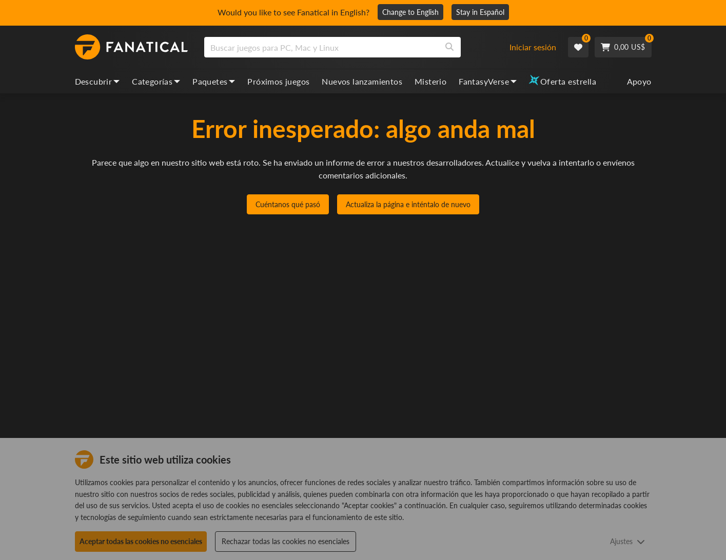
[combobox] (362, 47)
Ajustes (627, 541)
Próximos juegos (278, 81)
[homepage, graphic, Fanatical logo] (131, 47)
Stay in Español (480, 12)
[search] (321, 47)
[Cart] (623, 47)
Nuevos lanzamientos (362, 81)
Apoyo (639, 81)
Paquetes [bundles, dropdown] (213, 81)
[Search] (449, 47)
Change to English (410, 12)
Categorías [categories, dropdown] (156, 81)
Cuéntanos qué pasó (288, 204)
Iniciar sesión (532, 47)
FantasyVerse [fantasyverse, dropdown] (488, 81)
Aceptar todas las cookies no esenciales (141, 541)
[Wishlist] (578, 47)
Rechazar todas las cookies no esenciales (285, 541)
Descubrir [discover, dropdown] (97, 81)
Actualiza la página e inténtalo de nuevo (408, 204)
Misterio (430, 81)
